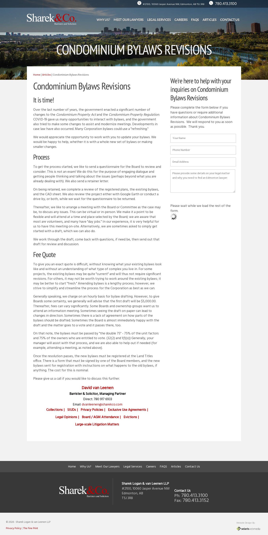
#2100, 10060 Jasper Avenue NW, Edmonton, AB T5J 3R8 (173, 4)
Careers (181, 20)
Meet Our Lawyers (129, 20)
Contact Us (230, 20)
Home (36, 75)
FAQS (195, 20)
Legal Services (159, 20)
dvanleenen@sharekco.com (102, 404)
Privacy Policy (13, 528)
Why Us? (103, 20)
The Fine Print (30, 528)
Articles (209, 20)
